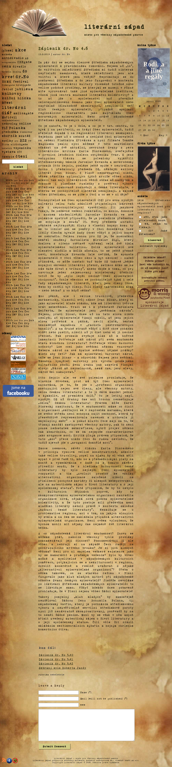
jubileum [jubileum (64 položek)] (24, 89)
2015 (9, 261)
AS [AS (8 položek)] (27, 58)
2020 (9, 206)
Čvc (27, 191)
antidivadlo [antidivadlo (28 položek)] (13, 58)
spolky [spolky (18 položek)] (7, 140)
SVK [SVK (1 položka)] (17, 141)
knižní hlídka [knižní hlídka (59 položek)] (16, 98)
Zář (14, 194)
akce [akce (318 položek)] (20, 49)
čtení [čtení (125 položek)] (22, 156)
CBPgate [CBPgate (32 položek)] (24, 62)
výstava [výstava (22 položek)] (9, 151)
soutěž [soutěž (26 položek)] (25, 136)
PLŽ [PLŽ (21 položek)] (5, 128)
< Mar (144, 135)
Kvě (14, 191)
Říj (14, 211)
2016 (9, 250)
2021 (9, 197)
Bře (29, 188)
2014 (9, 273)
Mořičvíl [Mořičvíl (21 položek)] (9, 117)
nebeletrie (57, 674)
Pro (13, 185)
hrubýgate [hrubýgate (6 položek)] (23, 84)
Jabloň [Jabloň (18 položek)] (7, 89)
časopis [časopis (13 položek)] (8, 156)
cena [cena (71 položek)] (6, 66)
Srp (8, 194)
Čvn (21, 191)
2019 (9, 214)
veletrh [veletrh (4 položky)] (7, 148)
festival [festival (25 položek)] (21, 81)
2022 (9, 188)
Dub (31, 180)
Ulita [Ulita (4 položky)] (5, 144)
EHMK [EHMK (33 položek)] (7, 81)
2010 (9, 320)
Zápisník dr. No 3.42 (56, 663)
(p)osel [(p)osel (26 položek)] (8, 50)
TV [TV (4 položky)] (29, 140)
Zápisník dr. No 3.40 (56, 655)
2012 (9, 296)
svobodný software (74, 760)
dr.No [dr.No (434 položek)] (22, 76)
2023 (9, 180)
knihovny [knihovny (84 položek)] (12, 93)
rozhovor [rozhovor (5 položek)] (26, 132)
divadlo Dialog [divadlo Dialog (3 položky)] (11, 71)
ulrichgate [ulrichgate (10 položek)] (19, 144)
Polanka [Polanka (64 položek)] (17, 127)
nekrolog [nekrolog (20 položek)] (10, 123)
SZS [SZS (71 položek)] (23, 140)
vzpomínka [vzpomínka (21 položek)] (22, 148)
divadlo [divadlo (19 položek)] (19, 66)
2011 (9, 308)
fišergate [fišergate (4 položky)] (8, 85)
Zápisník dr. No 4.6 (63, 48)
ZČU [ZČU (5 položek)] (19, 151)
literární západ (114, 26)
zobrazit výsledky (154, 245)
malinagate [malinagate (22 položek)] (24, 113)
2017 (9, 238)
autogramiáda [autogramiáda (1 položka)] (9, 62)
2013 (9, 285)
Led (16, 188)
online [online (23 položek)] (25, 123)
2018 (9, 226)
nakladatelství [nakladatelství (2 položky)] (11, 120)
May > (163, 135)
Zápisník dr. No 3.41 (56, 659)
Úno (23, 188)
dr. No (66, 54)
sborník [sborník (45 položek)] (9, 136)
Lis (25, 194)
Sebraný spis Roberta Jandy (62, 667)
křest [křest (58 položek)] (7, 102)
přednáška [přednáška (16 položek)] (10, 131)
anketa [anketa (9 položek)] (7, 54)
